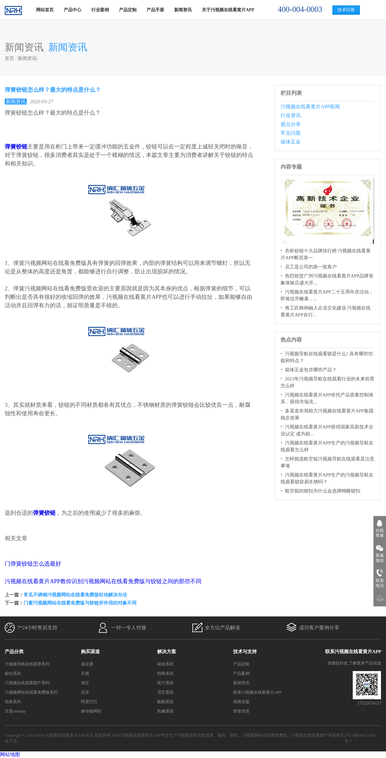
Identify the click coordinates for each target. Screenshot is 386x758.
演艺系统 (165, 692)
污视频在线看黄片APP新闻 (310, 106)
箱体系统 (165, 664)
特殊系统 (165, 673)
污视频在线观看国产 (309, 735)
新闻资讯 (183, 10)
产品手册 (155, 10)
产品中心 (72, 10)
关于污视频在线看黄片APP (228, 10)
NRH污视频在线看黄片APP (136, 735)
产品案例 (241, 673)
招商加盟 (241, 701)
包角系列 (13, 701)
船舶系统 (165, 701)
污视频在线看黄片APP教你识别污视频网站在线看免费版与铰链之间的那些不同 (103, 581)
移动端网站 (91, 711)
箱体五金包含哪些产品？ (311, 369)
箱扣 (222, 735)
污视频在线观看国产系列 (27, 682)
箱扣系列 (13, 673)
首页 (9, 58)
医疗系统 (165, 682)
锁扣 (234, 735)
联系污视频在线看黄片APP (257, 692)
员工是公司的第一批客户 (311, 266)
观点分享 (291, 124)
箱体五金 (291, 141)
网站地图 (10, 754)
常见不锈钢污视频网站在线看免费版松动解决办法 (75, 594)
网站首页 (45, 10)
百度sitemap (15, 711)
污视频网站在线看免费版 (264, 735)
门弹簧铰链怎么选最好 (33, 564)
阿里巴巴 (89, 701)
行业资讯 (291, 115)
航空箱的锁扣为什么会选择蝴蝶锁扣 (322, 490)
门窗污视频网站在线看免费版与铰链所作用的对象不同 (80, 602)
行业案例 (100, 10)
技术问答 (346, 10)
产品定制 (128, 10)
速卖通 (87, 664)
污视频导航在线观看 (195, 735)
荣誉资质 (241, 711)
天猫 (85, 673)
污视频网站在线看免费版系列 (31, 692)
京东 (85, 692)
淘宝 (85, 682)
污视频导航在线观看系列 (27, 664)
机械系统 (165, 711)
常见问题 (291, 133)
